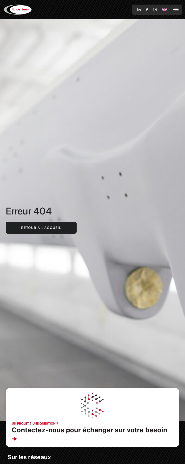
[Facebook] (147, 9)
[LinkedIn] (139, 9)
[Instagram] (155, 9)
